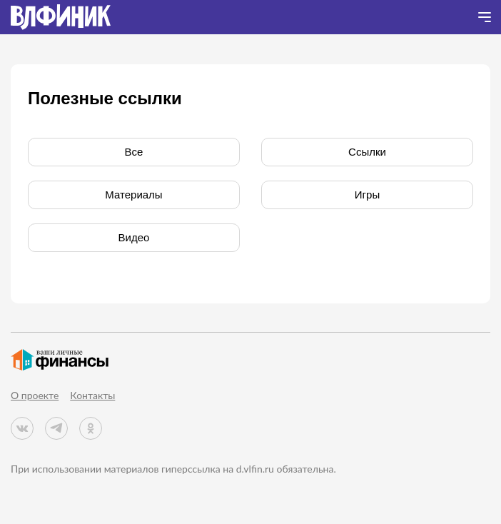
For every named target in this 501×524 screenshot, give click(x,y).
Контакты (92, 395)
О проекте (35, 395)
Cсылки (367, 152)
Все (134, 152)
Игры (367, 194)
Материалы (133, 194)
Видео (134, 237)
